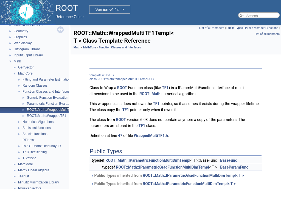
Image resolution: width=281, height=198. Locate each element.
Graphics (20, 37)
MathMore (25, 164)
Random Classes (35, 85)
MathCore (25, 73)
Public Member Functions (261, 28)
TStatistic (29, 158)
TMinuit (23, 176)
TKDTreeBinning (35, 152)
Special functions (35, 134)
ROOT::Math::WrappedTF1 (46, 116)
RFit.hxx (29, 140)
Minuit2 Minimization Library (38, 182)
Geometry (21, 31)
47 (120, 135)
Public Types (234, 28)
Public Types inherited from (167, 175)
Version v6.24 (107, 9)
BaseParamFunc (234, 167)
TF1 (165, 88)
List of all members (211, 28)
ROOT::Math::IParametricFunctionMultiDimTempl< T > (189, 184)
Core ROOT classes (28, 25)
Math (17, 61)
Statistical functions (37, 128)
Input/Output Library (28, 55)
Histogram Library (27, 49)
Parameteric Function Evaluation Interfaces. (59, 104)
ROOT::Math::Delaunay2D (42, 146)
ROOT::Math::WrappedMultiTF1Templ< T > (58, 110)
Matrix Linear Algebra (33, 170)
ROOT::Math (150, 94)
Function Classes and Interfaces (46, 92)
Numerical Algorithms (38, 122)
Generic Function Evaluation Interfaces (55, 98)
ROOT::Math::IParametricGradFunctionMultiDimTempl (162, 167)
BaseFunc (228, 160)
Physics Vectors (29, 188)
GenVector (26, 67)
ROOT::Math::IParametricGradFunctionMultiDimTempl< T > (193, 175)
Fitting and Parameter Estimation (47, 79)
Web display (23, 43)
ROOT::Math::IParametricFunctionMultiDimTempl (147, 160)
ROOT (122, 88)
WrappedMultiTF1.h (151, 135)
